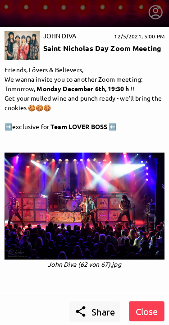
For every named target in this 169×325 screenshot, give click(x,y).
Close (147, 311)
